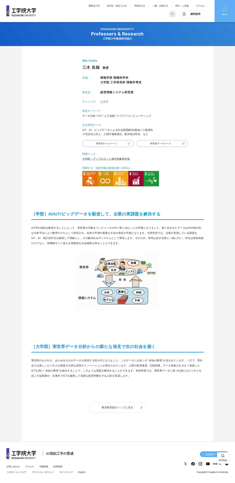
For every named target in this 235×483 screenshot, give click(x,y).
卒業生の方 (139, 5)
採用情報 (57, 466)
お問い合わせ (13, 466)
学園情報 (43, 466)
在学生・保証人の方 (117, 5)
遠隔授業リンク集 (214, 454)
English (81, 472)
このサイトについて (16, 472)
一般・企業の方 (160, 5)
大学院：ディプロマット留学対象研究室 (106, 159)
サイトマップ (66, 472)
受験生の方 (94, 5)
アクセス (200, 5)
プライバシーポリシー (43, 472)
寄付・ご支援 (182, 5)
